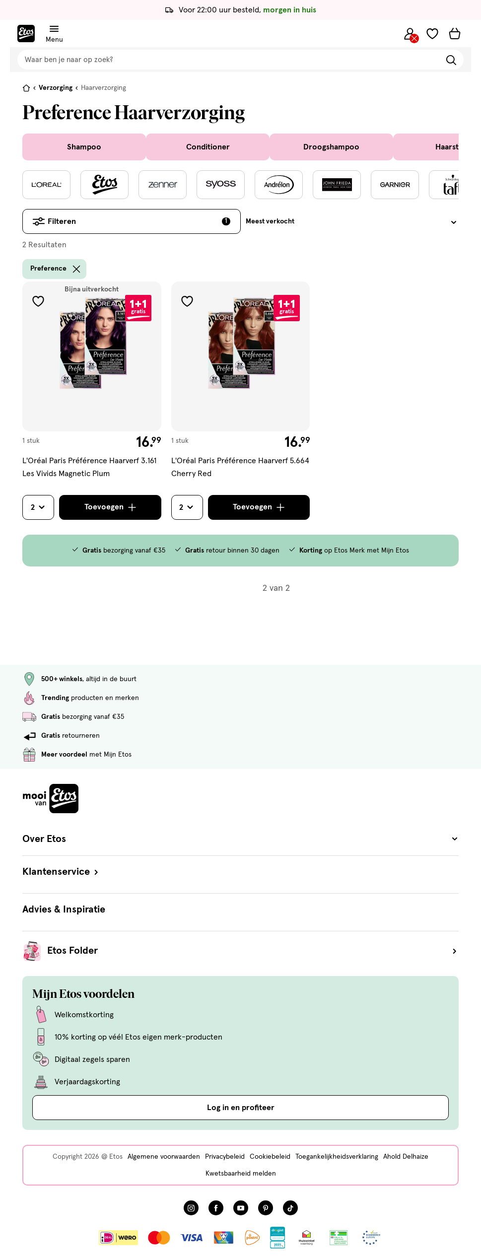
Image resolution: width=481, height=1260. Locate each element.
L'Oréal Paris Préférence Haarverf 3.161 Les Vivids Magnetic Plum (89, 467)
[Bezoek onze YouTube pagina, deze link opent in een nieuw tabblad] (240, 1207)
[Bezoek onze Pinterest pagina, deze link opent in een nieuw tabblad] (265, 1207)
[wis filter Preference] (76, 269)
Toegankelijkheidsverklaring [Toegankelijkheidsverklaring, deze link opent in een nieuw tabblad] (336, 1156)
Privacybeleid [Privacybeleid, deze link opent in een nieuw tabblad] (225, 1156)
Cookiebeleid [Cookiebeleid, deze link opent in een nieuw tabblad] (270, 1156)
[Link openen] (277, 1237)
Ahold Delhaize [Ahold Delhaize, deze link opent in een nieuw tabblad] (405, 1156)
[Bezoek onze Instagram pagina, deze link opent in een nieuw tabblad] (191, 1207)
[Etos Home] (26, 33)
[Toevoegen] (110, 507)
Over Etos (240, 839)
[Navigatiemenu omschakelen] (54, 29)
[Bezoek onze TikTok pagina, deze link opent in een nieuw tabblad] (290, 1207)
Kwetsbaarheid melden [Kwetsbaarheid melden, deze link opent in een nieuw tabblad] (241, 1173)
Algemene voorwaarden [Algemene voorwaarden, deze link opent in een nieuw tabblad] (164, 1156)
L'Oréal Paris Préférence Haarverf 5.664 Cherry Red (240, 467)
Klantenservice (61, 872)
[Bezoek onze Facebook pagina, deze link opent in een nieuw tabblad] (215, 1207)
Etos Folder (253, 951)
